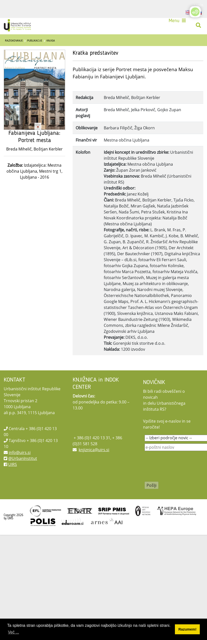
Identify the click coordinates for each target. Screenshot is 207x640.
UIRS (12, 464)
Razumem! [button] (187, 629)
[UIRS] (18, 25)
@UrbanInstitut (22, 458)
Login (198, 4)
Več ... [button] (13, 632)
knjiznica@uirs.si (94, 449)
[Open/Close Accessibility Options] (195, 11)
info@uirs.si (20, 452)
